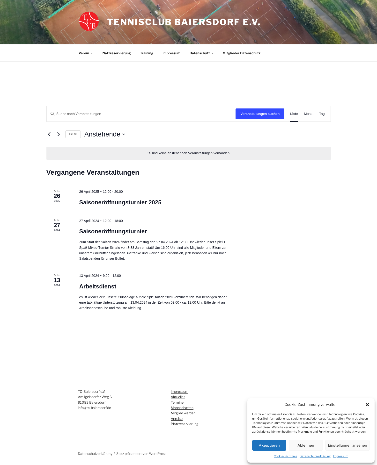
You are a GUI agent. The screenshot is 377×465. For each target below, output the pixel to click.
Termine (177, 402)
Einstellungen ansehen (347, 445)
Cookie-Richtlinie (285, 456)
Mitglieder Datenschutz (241, 53)
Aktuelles (178, 397)
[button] (367, 404)
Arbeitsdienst (97, 286)
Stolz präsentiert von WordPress (141, 453)
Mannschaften (182, 408)
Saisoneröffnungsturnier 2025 (120, 202)
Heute (73, 134)
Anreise (177, 418)
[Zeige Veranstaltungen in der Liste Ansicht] (294, 114)
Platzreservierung (116, 53)
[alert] (188, 153)
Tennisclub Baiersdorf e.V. (184, 22)
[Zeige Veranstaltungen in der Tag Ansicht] (322, 114)
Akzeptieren (269, 445)
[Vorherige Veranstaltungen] (49, 134)
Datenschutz (202, 53)
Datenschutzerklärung (315, 456)
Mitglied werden (183, 413)
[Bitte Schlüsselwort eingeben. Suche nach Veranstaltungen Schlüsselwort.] (141, 114)
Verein (86, 53)
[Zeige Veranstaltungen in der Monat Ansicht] (308, 114)
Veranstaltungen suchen (260, 114)
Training (146, 53)
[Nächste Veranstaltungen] (59, 134)
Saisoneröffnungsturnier (113, 231)
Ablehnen (305, 445)
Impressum (340, 456)
